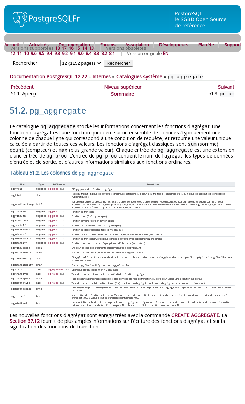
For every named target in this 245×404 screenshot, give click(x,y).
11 (19, 53)
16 (70, 48)
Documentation (74, 45)
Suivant (226, 86)
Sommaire (122, 93)
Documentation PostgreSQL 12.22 (48, 76)
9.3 (57, 53)
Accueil (11, 45)
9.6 (33, 53)
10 (26, 53)
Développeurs (173, 45)
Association (137, 45)
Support (232, 45)
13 (91, 48)
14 (84, 48)
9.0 (80, 53)
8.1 (112, 53)
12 (12, 53)
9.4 (49, 53)
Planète (206, 45)
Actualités (39, 45)
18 (57, 48)
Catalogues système (139, 76)
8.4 (88, 53)
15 (77, 48)
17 (64, 48)
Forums (108, 45)
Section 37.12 (25, 315)
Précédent (22, 86)
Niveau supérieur (122, 86)
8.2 (104, 53)
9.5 (41, 53)
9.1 (73, 53)
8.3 (96, 53)
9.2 (65, 53)
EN (165, 53)
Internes (101, 76)
